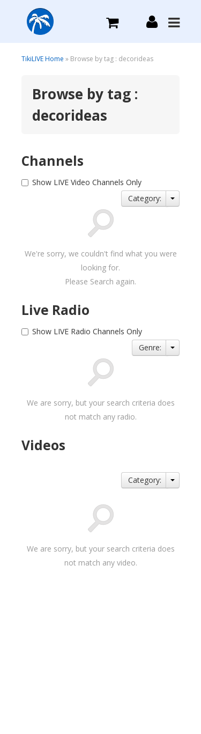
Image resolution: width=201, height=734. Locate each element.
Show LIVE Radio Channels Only (87, 331)
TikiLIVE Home (42, 58)
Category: (144, 198)
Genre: (150, 347)
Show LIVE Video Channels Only (87, 182)
